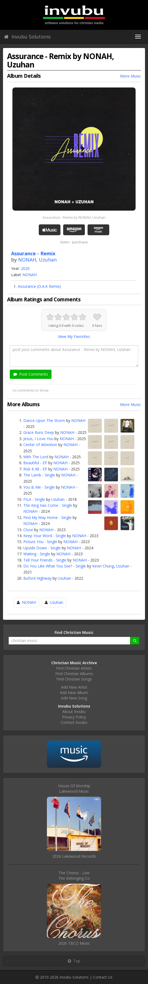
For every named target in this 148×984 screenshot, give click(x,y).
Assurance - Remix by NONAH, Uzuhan (74, 217)
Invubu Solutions (27, 36)
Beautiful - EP (35, 462)
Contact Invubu (74, 722)
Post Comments (30, 374)
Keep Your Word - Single (44, 535)
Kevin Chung (103, 566)
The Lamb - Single (39, 475)
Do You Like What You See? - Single (54, 566)
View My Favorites (74, 336)
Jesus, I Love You (38, 438)
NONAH (27, 259)
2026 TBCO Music (74, 943)
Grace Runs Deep (38, 432)
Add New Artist (74, 687)
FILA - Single (34, 499)
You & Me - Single (39, 487)
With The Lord (35, 456)
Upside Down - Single (42, 547)
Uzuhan (48, 259)
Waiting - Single (36, 553)
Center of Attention (40, 444)
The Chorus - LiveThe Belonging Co (74, 875)
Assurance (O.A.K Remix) (39, 286)
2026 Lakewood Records (74, 856)
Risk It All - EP (35, 469)
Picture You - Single (40, 541)
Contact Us (102, 977)
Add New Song (74, 698)
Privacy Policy (74, 717)
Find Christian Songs (74, 679)
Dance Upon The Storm (44, 420)
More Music (130, 76)
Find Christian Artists (74, 668)
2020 (25, 268)
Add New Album (74, 692)
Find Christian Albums (74, 673)
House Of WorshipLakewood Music (74, 788)
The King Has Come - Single (47, 505)
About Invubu (74, 711)
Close (28, 529)
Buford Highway (37, 578)
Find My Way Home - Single (47, 517)
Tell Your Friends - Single (44, 560)
